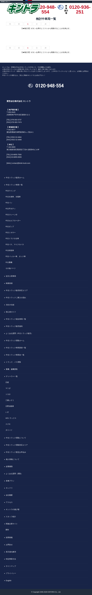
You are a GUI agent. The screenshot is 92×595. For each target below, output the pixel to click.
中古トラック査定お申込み (16, 452)
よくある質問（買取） (14, 474)
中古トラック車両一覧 (14, 185)
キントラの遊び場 (12, 509)
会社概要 (9, 495)
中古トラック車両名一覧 (15, 355)
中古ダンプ (10, 226)
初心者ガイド (11, 312)
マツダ (8, 388)
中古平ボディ (11, 209)
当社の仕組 (10, 305)
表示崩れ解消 (11, 552)
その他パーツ (11, 268)
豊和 (7, 530)
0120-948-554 (45, 7)
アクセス (9, 502)
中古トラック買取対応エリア (17, 445)
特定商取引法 (11, 559)
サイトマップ (11, 566)
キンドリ (9, 488)
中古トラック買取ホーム (15, 341)
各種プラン (10, 481)
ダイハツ (9, 430)
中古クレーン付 (11, 215)
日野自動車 (10, 406)
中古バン (9, 203)
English (8, 581)
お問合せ (9, 545)
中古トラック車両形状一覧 (16, 348)
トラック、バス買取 (13, 362)
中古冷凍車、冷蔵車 (13, 197)
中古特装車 (10, 250)
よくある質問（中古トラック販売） (19, 333)
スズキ (8, 424)
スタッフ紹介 (11, 517)
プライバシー (11, 573)
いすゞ (8, 412)
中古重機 (9, 262)
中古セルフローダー (13, 221)
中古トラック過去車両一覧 (16, 319)
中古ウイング (11, 191)
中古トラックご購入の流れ (16, 298)
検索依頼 (9, 283)
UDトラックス (11, 418)
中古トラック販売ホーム (15, 178)
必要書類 (9, 467)
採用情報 (9, 538)
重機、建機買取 (12, 369)
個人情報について (12, 459)
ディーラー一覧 (12, 376)
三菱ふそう (10, 400)
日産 (7, 382)
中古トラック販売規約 (14, 326)
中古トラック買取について (16, 438)
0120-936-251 (80, 7)
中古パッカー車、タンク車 (16, 256)
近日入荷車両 (11, 276)
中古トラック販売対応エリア (17, 290)
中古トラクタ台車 (12, 238)
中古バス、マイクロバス (15, 244)
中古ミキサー (11, 232)
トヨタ (8, 394)
